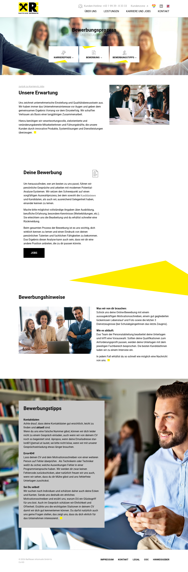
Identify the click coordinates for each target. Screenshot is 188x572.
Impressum (107, 559)
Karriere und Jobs (138, 11)
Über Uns (91, 11)
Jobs (34, 252)
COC (146, 559)
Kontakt (163, 11)
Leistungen (111, 11)
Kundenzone (139, 5)
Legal (136, 559)
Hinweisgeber (161, 559)
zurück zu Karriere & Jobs (31, 86)
